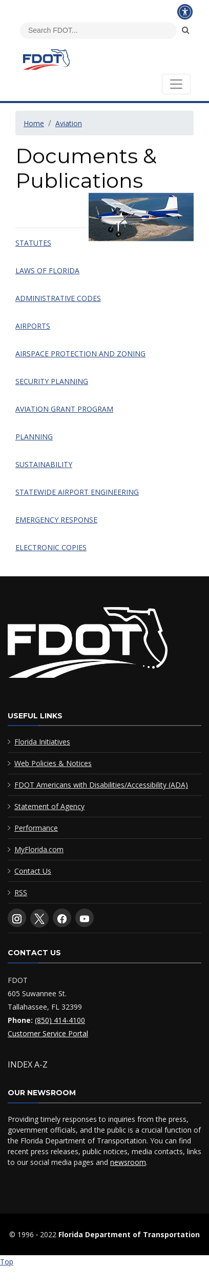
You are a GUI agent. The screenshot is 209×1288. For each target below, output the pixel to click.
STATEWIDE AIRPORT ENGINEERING (77, 492)
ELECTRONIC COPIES (51, 547)
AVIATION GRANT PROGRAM (64, 409)
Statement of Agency (49, 806)
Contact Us (32, 871)
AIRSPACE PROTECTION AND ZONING (80, 353)
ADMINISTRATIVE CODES (58, 298)
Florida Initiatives (42, 742)
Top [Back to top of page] (6, 1261)
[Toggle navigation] (176, 84)
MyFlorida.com (39, 849)
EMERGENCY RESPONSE (56, 520)
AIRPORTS (32, 326)
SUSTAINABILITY (43, 464)
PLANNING (34, 436)
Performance (36, 828)
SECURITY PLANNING (51, 381)
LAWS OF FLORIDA (47, 270)
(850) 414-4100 (60, 1020)
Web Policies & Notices (53, 763)
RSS (20, 892)
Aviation (68, 123)
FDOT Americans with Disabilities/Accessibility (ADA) (101, 785)
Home (34, 123)
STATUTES (33, 243)
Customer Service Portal (48, 1033)
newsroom (128, 1162)
